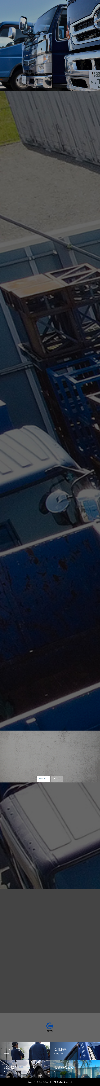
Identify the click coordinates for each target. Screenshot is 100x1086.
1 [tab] (49, 87)
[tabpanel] (50, 45)
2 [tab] (52, 87)
